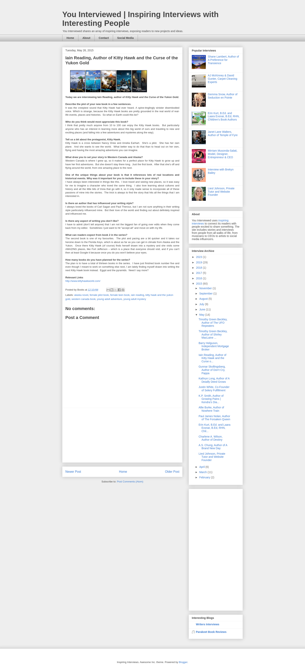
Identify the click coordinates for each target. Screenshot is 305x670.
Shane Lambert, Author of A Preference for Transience (223, 60)
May (202, 314)
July (202, 304)
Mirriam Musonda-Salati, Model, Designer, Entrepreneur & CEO (223, 154)
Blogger (183, 662)
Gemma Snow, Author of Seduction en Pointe (223, 96)
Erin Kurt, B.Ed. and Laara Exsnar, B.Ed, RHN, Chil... (214, 428)
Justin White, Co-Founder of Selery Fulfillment (214, 388)
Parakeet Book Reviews (211, 631)
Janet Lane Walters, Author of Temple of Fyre (223, 133)
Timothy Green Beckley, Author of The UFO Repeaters (213, 323)
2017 (199, 272)
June (202, 309)
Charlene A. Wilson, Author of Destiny (211, 438)
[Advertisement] (122, 435)
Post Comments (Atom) (130, 481)
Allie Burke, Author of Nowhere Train (211, 409)
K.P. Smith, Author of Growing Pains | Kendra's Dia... (211, 399)
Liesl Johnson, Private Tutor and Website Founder (221, 192)
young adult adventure (109, 299)
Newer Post (73, 471)
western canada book (84, 299)
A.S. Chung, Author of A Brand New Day (213, 447)
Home (70, 37)
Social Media (125, 37)
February (205, 477)
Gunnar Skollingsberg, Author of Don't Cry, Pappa (212, 370)
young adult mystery (135, 299)
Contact (104, 37)
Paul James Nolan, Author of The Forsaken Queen (214, 418)
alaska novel (81, 295)
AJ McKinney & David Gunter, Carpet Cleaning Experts (222, 79)
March (203, 472)
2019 (199, 262)
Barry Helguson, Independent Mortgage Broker (214, 346)
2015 (199, 283)
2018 (199, 267)
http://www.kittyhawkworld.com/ (82, 281)
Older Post (172, 471)
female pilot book (99, 295)
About (86, 37)
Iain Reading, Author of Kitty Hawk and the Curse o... (212, 358)
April (202, 466)
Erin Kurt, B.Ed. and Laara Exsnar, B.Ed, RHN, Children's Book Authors (224, 116)
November (205, 288)
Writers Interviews (207, 624)
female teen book (120, 295)
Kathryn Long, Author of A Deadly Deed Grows (214, 380)
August (203, 298)
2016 (199, 278)
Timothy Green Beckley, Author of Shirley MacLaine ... (213, 334)
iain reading (137, 295)
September (206, 293)
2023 (199, 257)
